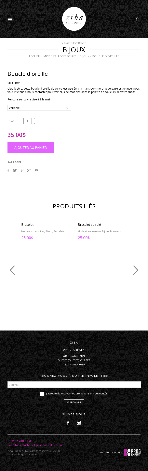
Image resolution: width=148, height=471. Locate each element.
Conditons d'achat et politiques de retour (35, 445)
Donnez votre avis (19, 441)
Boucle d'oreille (105, 56)
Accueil (35, 56)
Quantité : (13, 121)
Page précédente (74, 43)
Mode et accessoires (60, 56)
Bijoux (84, 56)
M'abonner (74, 402)
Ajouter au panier (30, 147)
